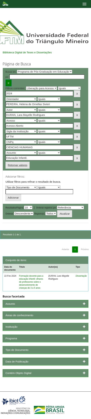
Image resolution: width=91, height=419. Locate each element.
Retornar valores (17, 165)
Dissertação (81, 276)
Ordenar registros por (46, 207)
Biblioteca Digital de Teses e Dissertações (27, 52)
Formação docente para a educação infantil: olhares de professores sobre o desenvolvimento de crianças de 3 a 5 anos (31, 282)
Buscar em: (10, 72)
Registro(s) (39, 214)
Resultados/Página (14, 207)
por (6, 77)
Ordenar (9, 214)
